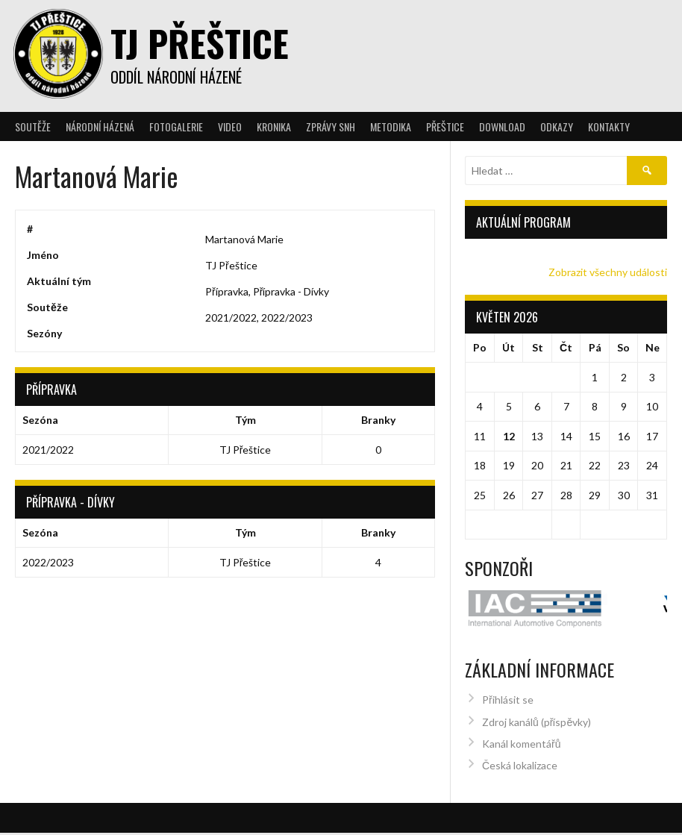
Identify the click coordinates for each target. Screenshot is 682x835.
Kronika (274, 126)
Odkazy (556, 126)
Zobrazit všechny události (607, 272)
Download (502, 126)
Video (230, 126)
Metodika (390, 126)
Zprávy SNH (330, 126)
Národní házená (100, 126)
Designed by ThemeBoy (619, 827)
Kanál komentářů (521, 728)
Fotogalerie (176, 126)
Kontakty (609, 126)
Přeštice (445, 126)
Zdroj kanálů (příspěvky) (536, 706)
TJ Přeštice (199, 42)
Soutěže (33, 126)
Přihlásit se (508, 684)
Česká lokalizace (519, 750)
